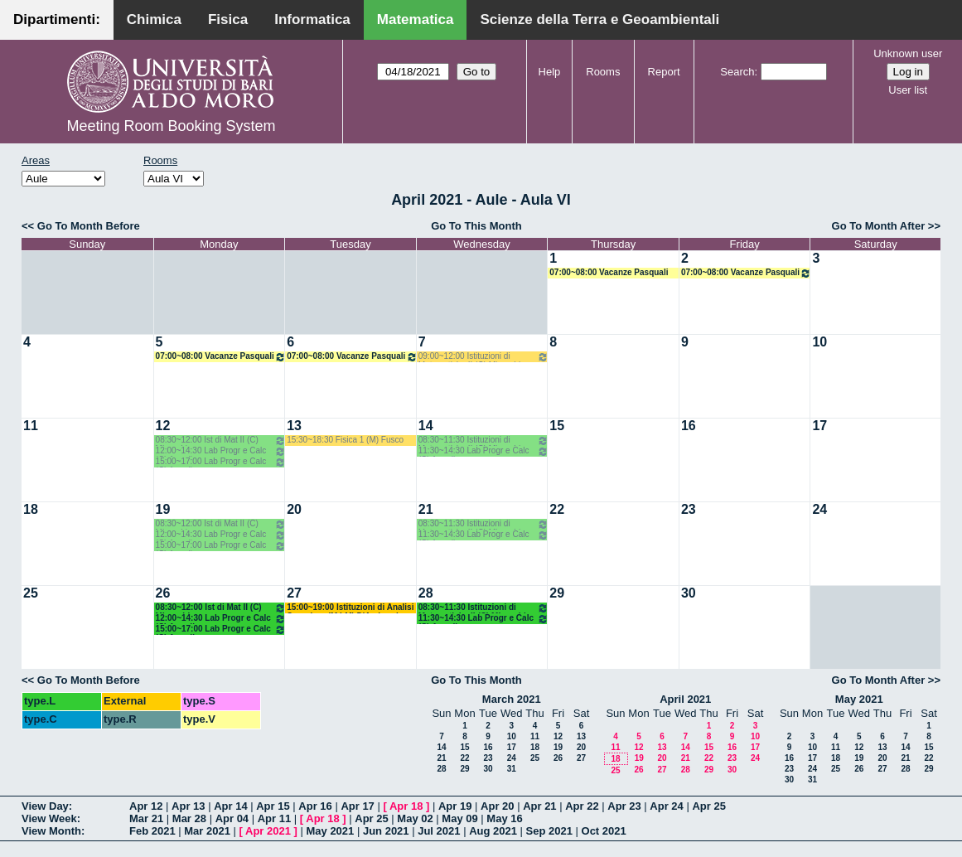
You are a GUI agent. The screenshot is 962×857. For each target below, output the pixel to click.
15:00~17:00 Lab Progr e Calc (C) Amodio (221, 462)
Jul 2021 (439, 831)
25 (30, 593)
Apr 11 (274, 818)
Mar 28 (189, 818)
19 (163, 509)
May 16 (504, 818)
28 (425, 593)
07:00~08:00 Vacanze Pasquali (608, 272)
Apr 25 (708, 806)
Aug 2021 (493, 831)
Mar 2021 (207, 831)
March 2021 (511, 699)
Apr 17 (357, 806)
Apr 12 (145, 806)
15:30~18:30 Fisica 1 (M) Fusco (345, 439)
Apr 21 (539, 806)
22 (556, 509)
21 (425, 509)
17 (819, 426)
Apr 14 (230, 806)
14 (425, 426)
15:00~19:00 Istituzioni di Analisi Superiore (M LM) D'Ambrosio (350, 608)
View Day (45, 806)
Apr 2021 (268, 831)
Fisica (228, 19)
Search (737, 71)
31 (511, 768)
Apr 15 (272, 806)
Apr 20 (497, 806)
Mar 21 (146, 818)
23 (688, 509)
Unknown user (907, 53)
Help (550, 71)
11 (30, 426)
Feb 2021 (152, 831)
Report (664, 71)
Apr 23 (624, 806)
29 (556, 593)
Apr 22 (581, 806)
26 (163, 593)
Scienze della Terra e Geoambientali (599, 19)
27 (294, 593)
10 (819, 342)
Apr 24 (666, 806)
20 (294, 509)
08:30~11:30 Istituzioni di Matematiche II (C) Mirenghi (483, 440)
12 (163, 426)
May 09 (459, 818)
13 (294, 426)
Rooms (603, 71)
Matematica (415, 19)
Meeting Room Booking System (170, 126)
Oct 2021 (604, 831)
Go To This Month (476, 226)
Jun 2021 (386, 831)
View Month (51, 831)
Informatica (312, 19)
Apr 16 (314, 806)
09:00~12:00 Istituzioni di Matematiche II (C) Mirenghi (483, 356)
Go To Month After (879, 226)
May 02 (415, 818)
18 (30, 509)
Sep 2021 (549, 831)
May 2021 (859, 699)
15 (556, 426)
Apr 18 (406, 806)
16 (688, 426)
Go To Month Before (88, 226)
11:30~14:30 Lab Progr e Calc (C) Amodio (483, 451)
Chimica (154, 19)
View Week (49, 818)
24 (819, 509)
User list (907, 90)
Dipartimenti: (56, 19)
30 (688, 593)
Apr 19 (454, 806)
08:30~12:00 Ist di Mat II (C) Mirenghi (221, 440)
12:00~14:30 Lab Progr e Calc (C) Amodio (221, 451)
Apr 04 (232, 818)
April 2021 (685, 699)
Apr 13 (188, 806)
